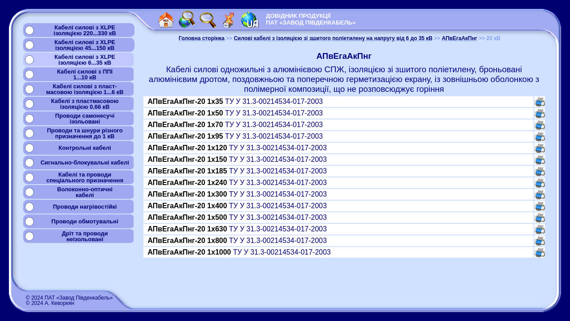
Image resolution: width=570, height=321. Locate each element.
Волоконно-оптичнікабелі (84, 192)
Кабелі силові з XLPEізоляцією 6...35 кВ (84, 60)
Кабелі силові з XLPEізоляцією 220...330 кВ (84, 30)
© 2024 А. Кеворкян (50, 303)
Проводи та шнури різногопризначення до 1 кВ (84, 133)
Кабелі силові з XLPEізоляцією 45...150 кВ (84, 45)
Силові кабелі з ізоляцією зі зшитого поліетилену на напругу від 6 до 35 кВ (333, 38)
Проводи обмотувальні (84, 221)
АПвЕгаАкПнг (459, 38)
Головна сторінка (201, 38)
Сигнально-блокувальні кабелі (85, 162)
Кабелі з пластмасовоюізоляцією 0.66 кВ (85, 104)
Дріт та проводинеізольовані (85, 236)
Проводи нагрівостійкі (85, 206)
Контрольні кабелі (85, 147)
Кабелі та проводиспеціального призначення (84, 177)
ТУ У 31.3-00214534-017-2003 (235, 101)
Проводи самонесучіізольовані (84, 118)
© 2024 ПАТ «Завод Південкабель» (69, 298)
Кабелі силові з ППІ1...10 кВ (85, 74)
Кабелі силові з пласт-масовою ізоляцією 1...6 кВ (85, 89)
